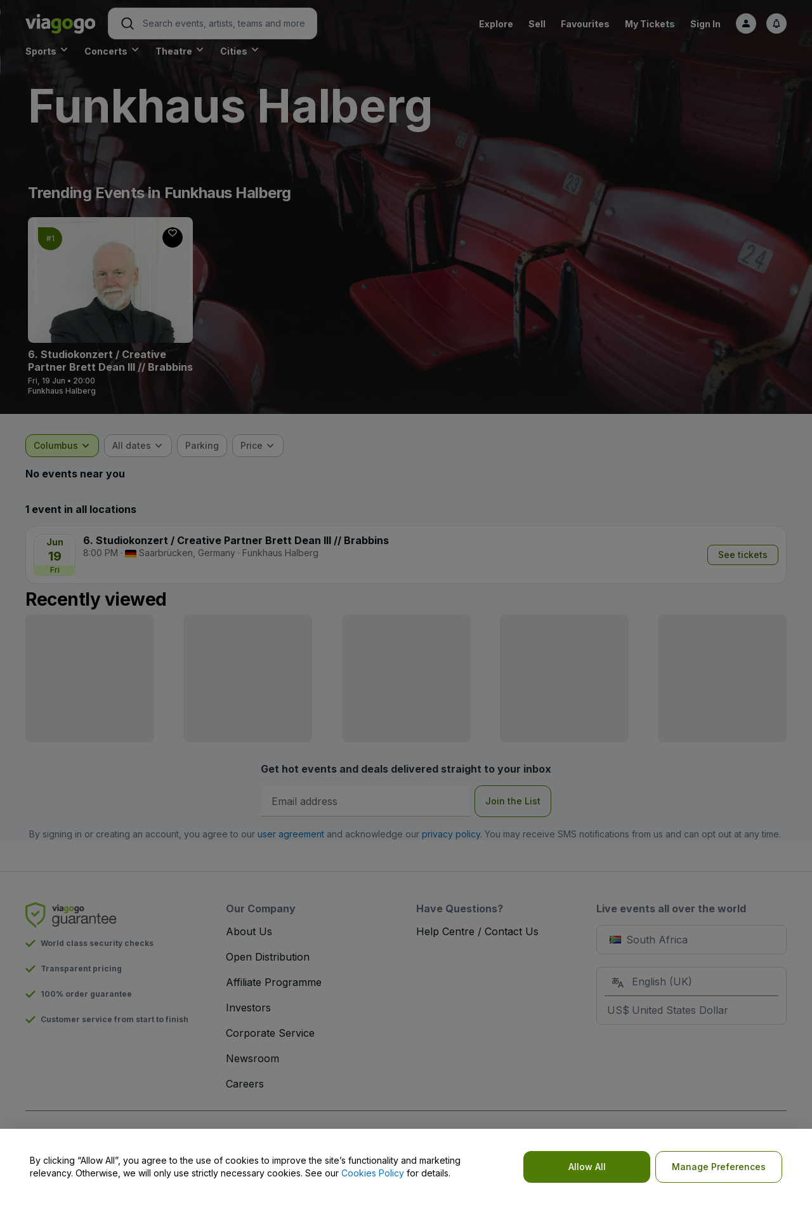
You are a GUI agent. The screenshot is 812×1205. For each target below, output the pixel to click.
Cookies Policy (372, 1173)
